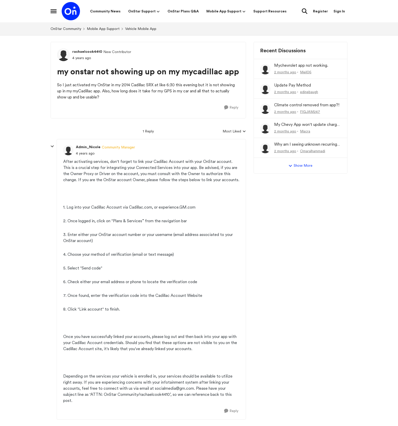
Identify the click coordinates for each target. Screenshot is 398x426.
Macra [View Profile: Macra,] (305, 131)
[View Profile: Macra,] (265, 128)
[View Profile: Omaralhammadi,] (265, 148)
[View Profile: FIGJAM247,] (265, 109)
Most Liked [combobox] (234, 131)
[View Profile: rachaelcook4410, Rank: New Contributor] (63, 54)
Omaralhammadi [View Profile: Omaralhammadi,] (312, 151)
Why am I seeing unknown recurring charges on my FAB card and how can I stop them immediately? (307, 144)
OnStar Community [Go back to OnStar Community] (66, 29)
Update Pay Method (292, 85)
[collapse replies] (52, 146)
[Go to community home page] (71, 11)
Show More (300, 165)
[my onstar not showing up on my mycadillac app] (85, 153)
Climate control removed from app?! (306, 105)
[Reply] (231, 107)
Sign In (339, 11)
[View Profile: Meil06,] (265, 69)
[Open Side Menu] (53, 11)
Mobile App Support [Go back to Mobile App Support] (103, 29)
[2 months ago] (285, 72)
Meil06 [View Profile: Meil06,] (305, 72)
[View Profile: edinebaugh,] (265, 89)
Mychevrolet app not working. (301, 65)
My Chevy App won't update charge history (306, 124)
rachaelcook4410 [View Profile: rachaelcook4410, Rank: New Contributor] (87, 51)
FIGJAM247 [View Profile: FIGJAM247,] (310, 111)
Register (320, 11)
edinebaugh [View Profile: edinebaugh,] (309, 92)
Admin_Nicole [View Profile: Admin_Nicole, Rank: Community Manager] (88, 147)
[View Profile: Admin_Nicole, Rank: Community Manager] (68, 150)
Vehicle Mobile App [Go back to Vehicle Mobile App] (140, 29)
